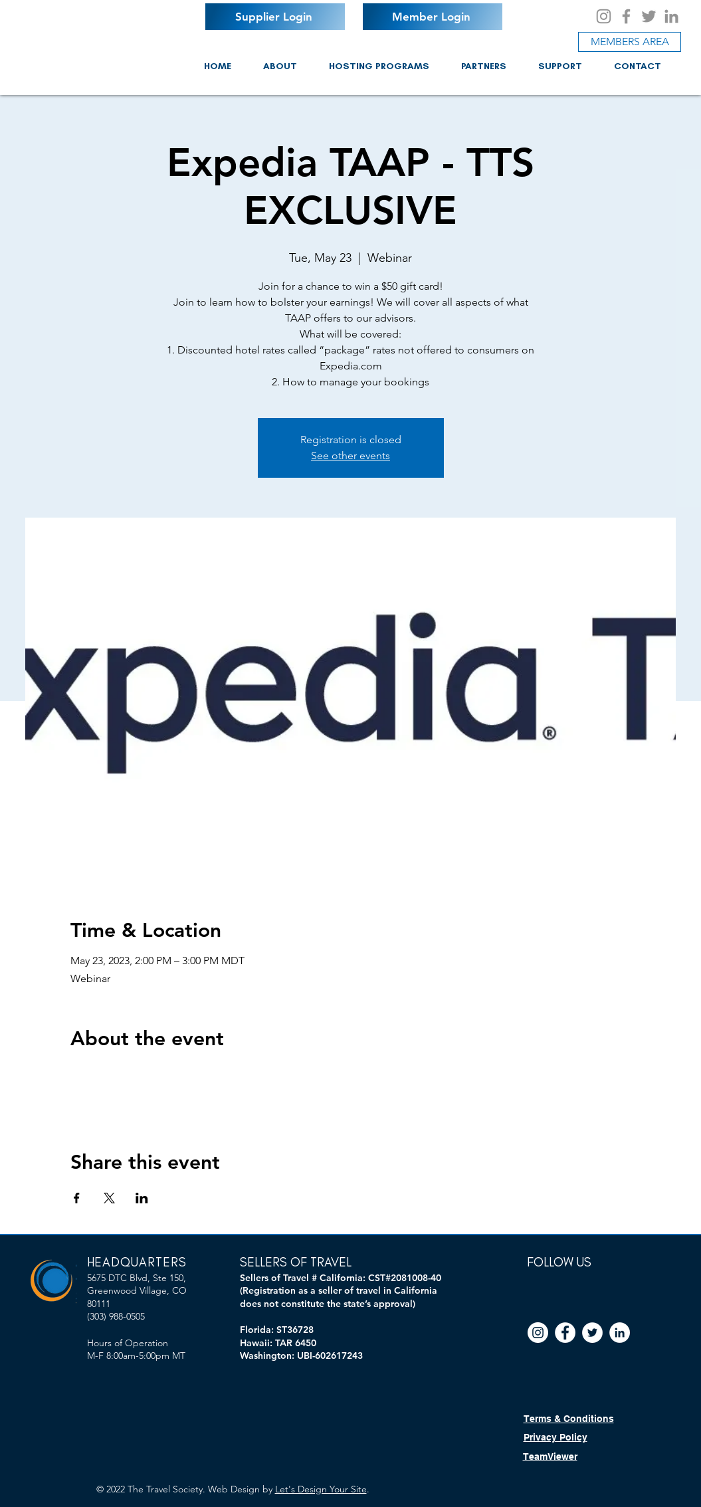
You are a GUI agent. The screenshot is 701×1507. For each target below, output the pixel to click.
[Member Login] (432, 16)
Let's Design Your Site (321, 1489)
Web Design (234, 1489)
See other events (350, 455)
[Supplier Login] (275, 16)
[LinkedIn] (671, 16)
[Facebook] (626, 16)
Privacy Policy (555, 1437)
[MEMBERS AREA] (629, 42)
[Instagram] (603, 16)
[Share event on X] (109, 1198)
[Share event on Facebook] (76, 1198)
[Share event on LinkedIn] (142, 1198)
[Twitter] (648, 16)
